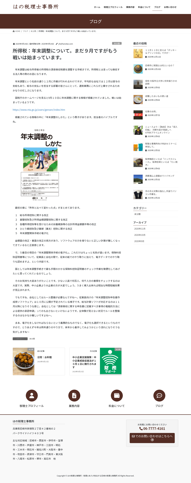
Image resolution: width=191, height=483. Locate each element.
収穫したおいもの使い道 (156, 96)
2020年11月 (139, 228)
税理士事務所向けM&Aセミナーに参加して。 (161, 145)
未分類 (117, 43)
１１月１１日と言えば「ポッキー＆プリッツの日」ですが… (161, 52)
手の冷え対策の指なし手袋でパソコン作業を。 (161, 193)
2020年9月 (139, 241)
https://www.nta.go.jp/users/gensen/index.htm (39, 109)
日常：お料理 (44, 357)
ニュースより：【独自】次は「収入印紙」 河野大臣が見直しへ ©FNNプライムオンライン (161, 129)
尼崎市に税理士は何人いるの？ (159, 65)
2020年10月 (139, 234)
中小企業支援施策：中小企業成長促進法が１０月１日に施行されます (84, 362)
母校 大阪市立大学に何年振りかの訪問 (161, 82)
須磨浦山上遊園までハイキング (159, 175)
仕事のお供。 (151, 111)
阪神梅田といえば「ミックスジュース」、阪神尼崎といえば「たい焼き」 (161, 161)
